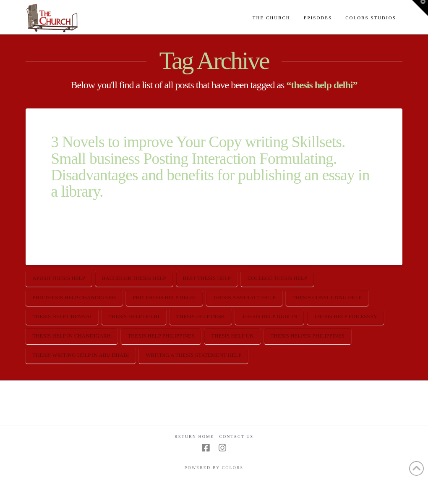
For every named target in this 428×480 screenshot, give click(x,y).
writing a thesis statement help (193, 355)
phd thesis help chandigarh (74, 297)
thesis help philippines (161, 335)
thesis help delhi (133, 316)
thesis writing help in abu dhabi (80, 355)
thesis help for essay (345, 316)
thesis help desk (200, 316)
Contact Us (236, 436)
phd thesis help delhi (164, 297)
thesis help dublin (269, 316)
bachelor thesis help (134, 278)
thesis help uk (232, 335)
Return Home (194, 436)
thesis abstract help (244, 297)
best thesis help (207, 278)
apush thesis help (58, 278)
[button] (420, 8)
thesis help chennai (61, 316)
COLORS (232, 467)
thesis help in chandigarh (71, 335)
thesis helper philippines (307, 335)
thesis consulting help (327, 297)
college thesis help (277, 278)
